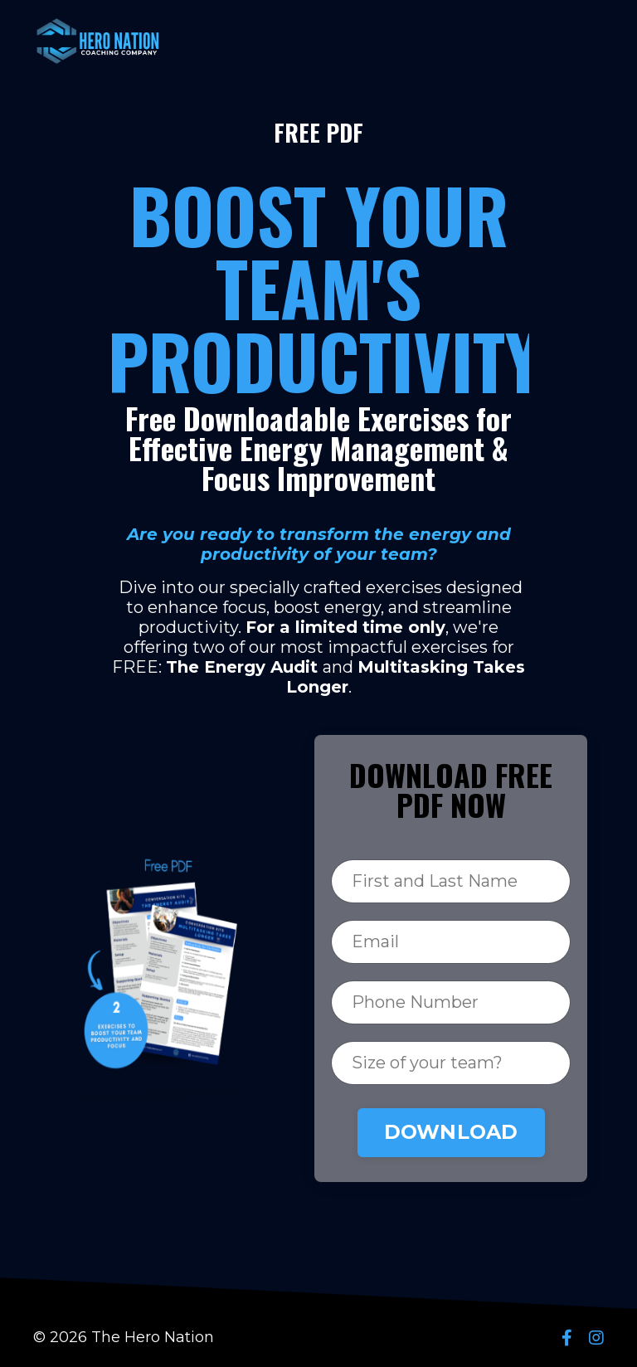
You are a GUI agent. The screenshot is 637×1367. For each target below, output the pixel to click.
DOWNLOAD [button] (451, 1132)
